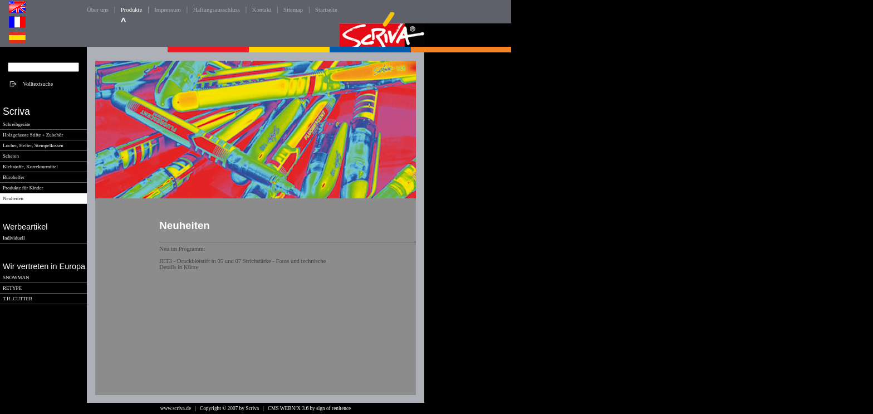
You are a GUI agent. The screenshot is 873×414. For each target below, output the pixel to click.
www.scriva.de (175, 408)
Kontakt (261, 10)
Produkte (131, 10)
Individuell (14, 238)
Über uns (98, 10)
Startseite (326, 10)
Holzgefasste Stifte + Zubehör (33, 135)
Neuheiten (13, 198)
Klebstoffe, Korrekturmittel (30, 166)
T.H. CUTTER (17, 298)
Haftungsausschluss (216, 10)
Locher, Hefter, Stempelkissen (33, 145)
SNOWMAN (16, 277)
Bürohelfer (13, 177)
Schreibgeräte (16, 124)
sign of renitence (333, 408)
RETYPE (12, 288)
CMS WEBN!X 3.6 (288, 408)
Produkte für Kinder (23, 188)
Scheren (11, 156)
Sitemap (293, 10)
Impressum (167, 10)
